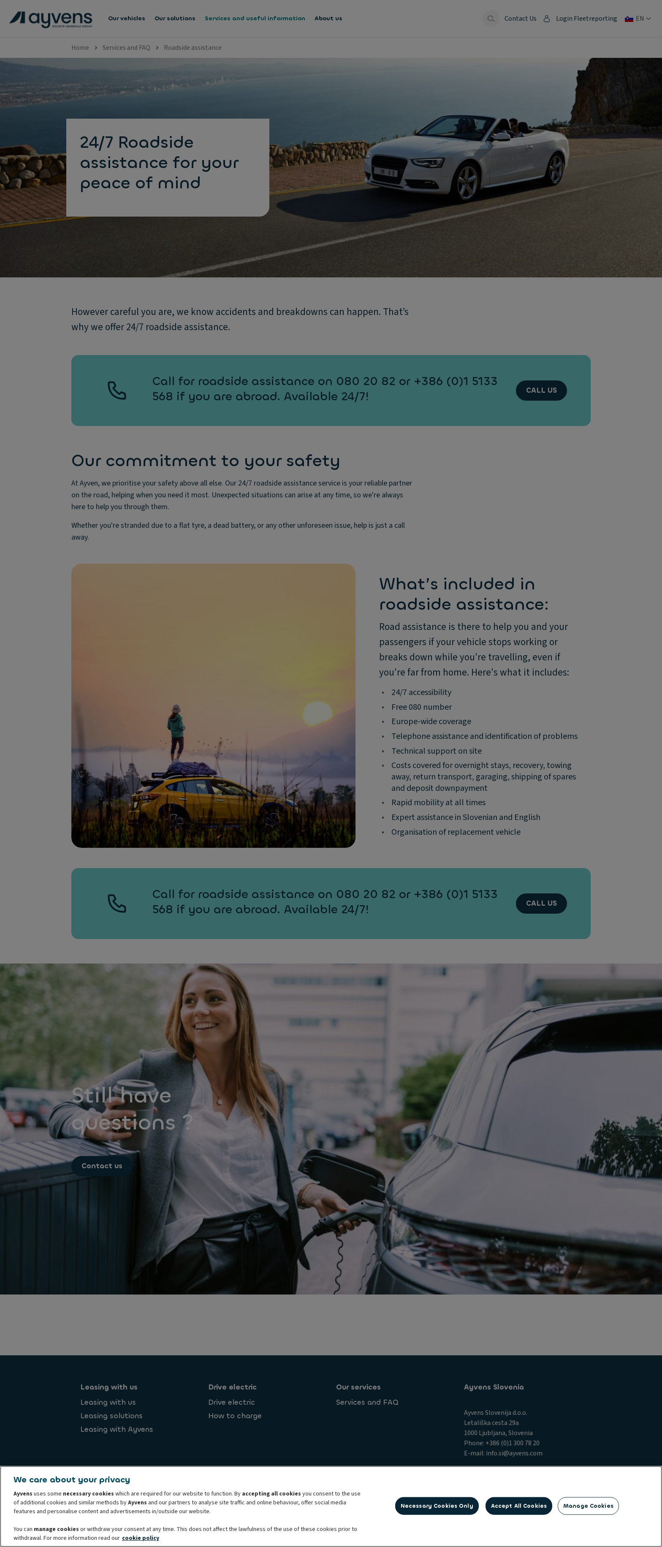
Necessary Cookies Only (437, 1507)
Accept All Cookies (519, 1507)
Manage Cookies (588, 1507)
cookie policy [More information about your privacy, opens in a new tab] (140, 1540)
